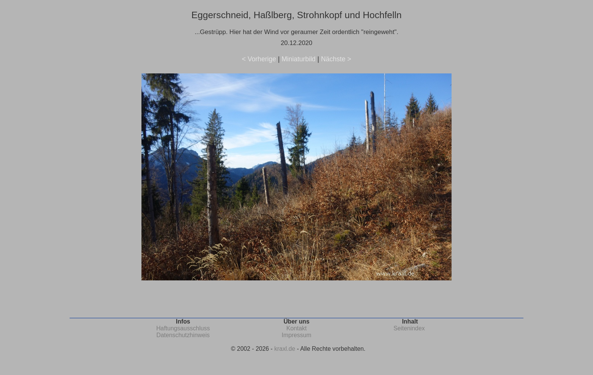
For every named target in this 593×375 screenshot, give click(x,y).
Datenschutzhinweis (183, 335)
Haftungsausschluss (183, 328)
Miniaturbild (298, 59)
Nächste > (336, 59)
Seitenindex (409, 328)
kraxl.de (284, 348)
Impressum (296, 335)
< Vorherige (259, 59)
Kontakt (296, 328)
